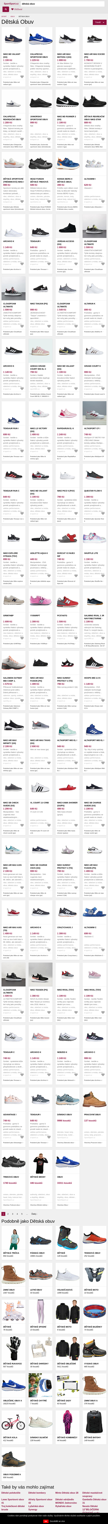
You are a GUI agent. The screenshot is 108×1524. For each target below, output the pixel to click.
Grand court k (92, 366)
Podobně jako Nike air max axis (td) (13, 957)
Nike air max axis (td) (12, 928)
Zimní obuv (9, 1290)
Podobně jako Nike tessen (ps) (39, 1019)
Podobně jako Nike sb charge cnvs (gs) (38, 894)
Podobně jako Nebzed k (65, 1080)
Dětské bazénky (93, 1327)
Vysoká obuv (91, 1364)
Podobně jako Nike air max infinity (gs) (13, 770)
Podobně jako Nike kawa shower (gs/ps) (66, 832)
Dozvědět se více (57, 1521)
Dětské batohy (92, 1437)
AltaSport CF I (92, 428)
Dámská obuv (64, 1114)
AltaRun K (89, 304)
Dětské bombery (37, 1493)
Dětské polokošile (10, 1493)
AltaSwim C (90, 927)
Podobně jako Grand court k (94, 394)
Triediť (98, 22)
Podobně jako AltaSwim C (93, 955)
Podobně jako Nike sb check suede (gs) (11, 832)
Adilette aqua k (39, 553)
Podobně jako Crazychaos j (67, 955)
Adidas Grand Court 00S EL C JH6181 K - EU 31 (38, 369)
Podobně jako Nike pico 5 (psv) (66, 520)
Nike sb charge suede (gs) (92, 804)
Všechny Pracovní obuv (93, 1142)
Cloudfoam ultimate (90, 242)
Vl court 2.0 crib (39, 803)
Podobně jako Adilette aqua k (40, 582)
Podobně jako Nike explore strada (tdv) (13, 582)
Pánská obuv (37, 1253)
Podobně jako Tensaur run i (13, 456)
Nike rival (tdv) (65, 990)
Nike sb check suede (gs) (11, 804)
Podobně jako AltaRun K (93, 332)
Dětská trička (11, 1253)
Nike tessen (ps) (39, 990)
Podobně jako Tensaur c (12, 1080)
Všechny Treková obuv (11, 1205)
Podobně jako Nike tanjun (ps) (39, 333)
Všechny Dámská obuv (65, 1142)
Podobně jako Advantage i (12, 1142)
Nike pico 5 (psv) (66, 491)
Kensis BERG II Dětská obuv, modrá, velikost (66, 182)
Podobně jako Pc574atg (65, 643)
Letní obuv (36, 1290)
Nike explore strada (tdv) (10, 554)
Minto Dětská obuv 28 (66, 1493)
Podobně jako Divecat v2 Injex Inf (66, 582)
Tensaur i (35, 241)
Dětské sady (64, 1401)
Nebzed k (62, 1052)
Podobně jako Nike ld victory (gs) (38, 458)
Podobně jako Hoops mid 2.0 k (93, 707)
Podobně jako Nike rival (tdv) (66, 1019)
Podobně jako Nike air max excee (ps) (94, 83)
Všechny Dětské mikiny (38, 1205)
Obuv (12, 16)
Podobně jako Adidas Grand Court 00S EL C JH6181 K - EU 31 (40, 396)
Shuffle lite (91, 553)
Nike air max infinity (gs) (10, 741)
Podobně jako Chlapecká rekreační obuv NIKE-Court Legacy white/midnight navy (13, 147)
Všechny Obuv (62, 1205)
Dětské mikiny (38, 1177)
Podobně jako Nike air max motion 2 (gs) (67, 83)
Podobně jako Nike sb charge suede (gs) (92, 832)
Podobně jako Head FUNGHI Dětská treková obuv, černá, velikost (40, 209)
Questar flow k (93, 491)
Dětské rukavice (12, 1364)
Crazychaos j (65, 927)
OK (46, 1521)
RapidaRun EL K (65, 428)
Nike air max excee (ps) (94, 55)
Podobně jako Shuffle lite (93, 581)
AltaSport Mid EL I (67, 740)
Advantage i (9, 1114)
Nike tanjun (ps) (39, 304)
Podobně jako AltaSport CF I (94, 458)
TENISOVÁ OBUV (92, 1253)
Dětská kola (10, 1437)
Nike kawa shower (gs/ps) (67, 804)
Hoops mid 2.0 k (92, 678)
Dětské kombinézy (67, 1437)
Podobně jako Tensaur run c (13, 519)
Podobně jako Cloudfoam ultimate (93, 270)
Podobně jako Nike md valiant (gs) (11, 83)
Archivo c (89, 1052)
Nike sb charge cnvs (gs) (38, 866)
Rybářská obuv (63, 1506)
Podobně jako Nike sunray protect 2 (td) (66, 707)
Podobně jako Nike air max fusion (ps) (40, 707)
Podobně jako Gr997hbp (12, 643)
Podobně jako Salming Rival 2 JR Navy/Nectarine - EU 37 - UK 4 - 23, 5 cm (94, 646)
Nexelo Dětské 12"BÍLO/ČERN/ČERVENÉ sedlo (91, 1509)
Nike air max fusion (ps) (37, 679)
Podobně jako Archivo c (93, 1080)
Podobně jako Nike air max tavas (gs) (40, 770)
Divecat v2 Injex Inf (66, 554)
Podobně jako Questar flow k (94, 520)
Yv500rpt (35, 615)
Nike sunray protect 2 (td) (65, 679)
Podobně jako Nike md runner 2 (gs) (65, 146)
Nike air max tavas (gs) (40, 741)
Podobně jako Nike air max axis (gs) (13, 894)
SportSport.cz (11, 4)
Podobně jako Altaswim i (93, 207)
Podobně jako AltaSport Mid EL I (67, 770)
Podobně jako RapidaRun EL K (66, 458)
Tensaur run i (11, 428)
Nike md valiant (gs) (11, 55)
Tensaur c (9, 1052)
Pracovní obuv (92, 1114)
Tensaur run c (11, 491)
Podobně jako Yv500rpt (38, 643)
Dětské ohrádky (39, 1364)
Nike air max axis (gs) (12, 866)
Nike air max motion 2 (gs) (64, 55)
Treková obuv (11, 1177)
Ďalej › (34, 1214)
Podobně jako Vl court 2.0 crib (39, 832)
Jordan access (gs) (65, 242)
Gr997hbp (8, 615)
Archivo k (8, 241)
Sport (4, 16)
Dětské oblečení (66, 1364)
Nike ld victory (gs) (38, 429)
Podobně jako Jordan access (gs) (65, 270)
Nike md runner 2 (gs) (66, 118)
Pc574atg (62, 615)
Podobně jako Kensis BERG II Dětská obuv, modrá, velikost (67, 209)
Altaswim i (90, 179)
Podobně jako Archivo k (12, 269)
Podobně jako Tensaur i (38, 269)
